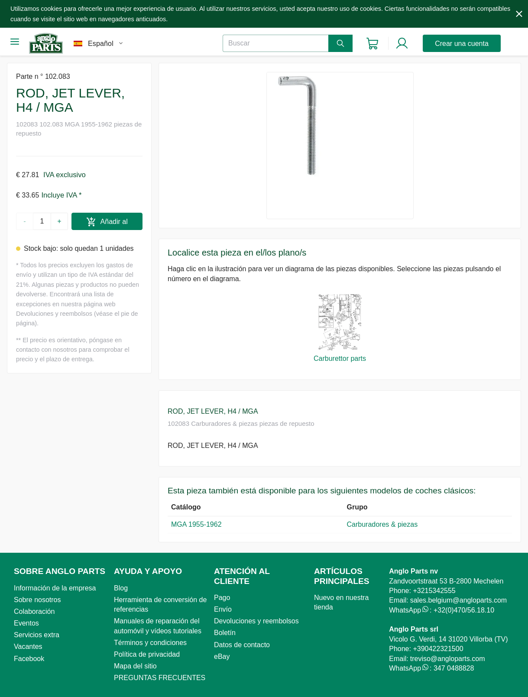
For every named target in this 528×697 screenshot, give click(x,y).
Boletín (225, 632)
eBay (222, 656)
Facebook (29, 658)
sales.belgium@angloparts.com (458, 600)
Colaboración (34, 611)
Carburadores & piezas (384, 524)
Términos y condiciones (150, 642)
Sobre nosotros (37, 599)
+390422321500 (438, 648)
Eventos (26, 623)
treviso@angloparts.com (447, 658)
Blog (121, 588)
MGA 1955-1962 (196, 524)
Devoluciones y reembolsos (256, 621)
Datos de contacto (242, 644)
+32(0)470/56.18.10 (464, 610)
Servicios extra (36, 635)
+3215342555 (434, 590)
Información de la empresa (55, 588)
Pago (222, 597)
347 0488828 (454, 668)
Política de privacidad (147, 654)
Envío (223, 609)
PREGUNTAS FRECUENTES (159, 677)
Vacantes (28, 646)
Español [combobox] (100, 43)
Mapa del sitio (135, 666)
